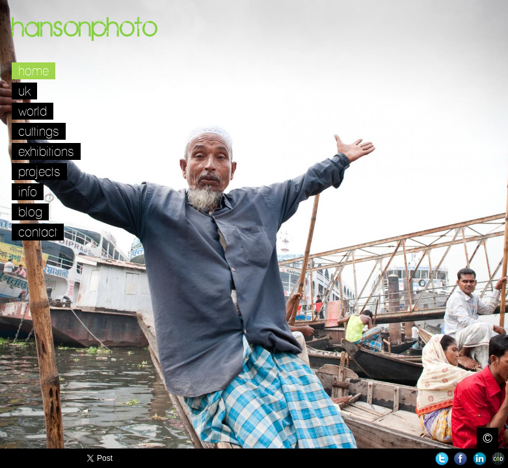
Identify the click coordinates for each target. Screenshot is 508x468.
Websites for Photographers (498, 458)
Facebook (461, 458)
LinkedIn (480, 458)
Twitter (442, 458)
